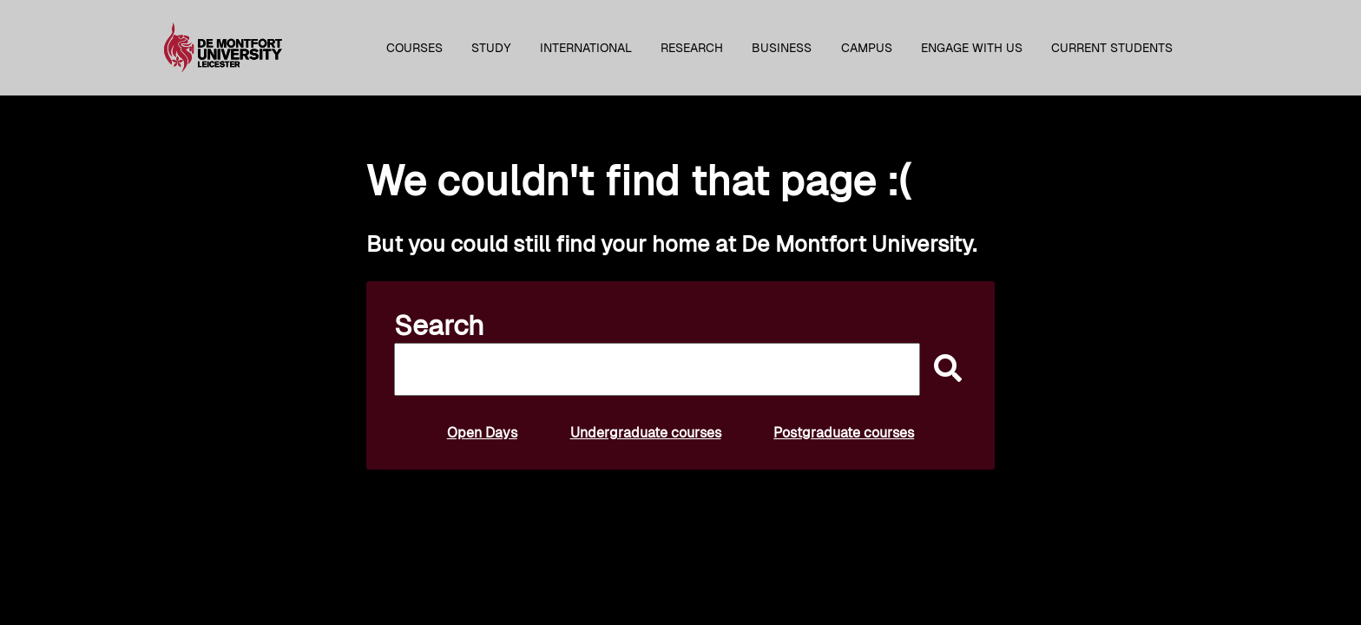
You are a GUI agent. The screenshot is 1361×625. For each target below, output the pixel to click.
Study (491, 48)
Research (692, 48)
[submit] (943, 369)
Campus (866, 48)
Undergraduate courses (645, 432)
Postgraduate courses (843, 432)
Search (439, 325)
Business (782, 48)
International (586, 48)
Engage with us (971, 48)
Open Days (482, 432)
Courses (414, 48)
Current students (1112, 48)
